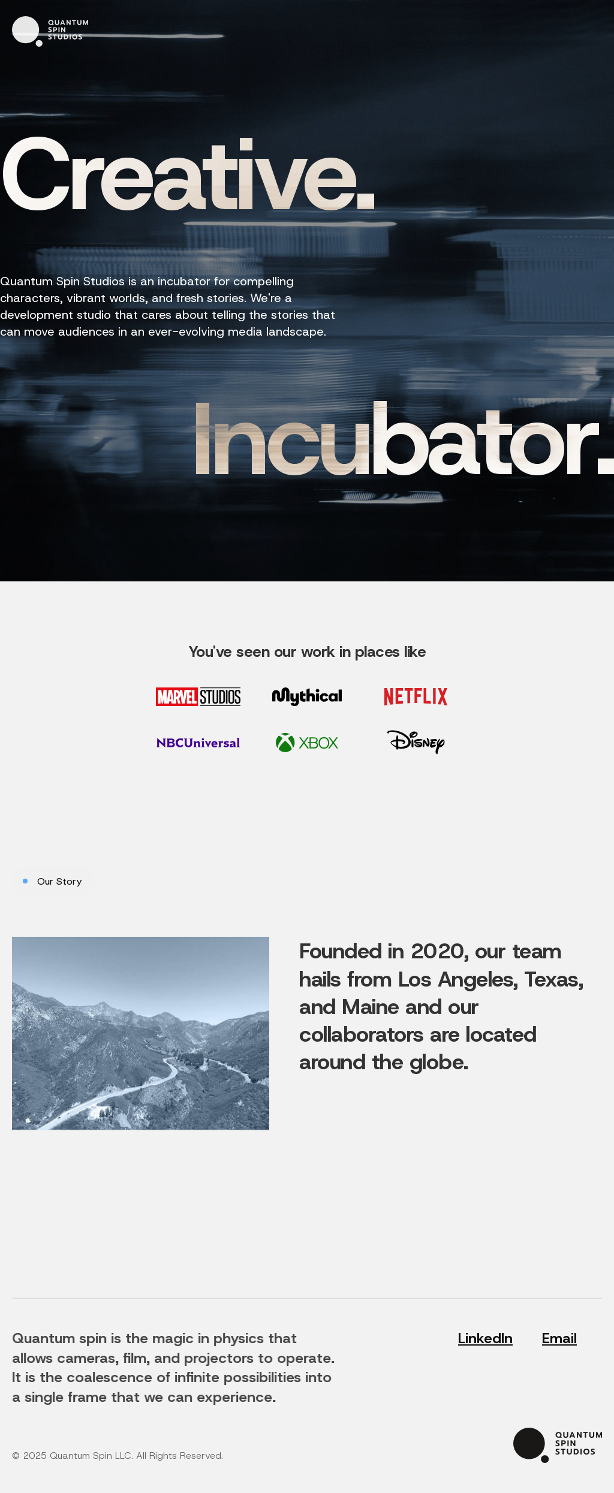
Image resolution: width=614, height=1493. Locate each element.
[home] (50, 31)
